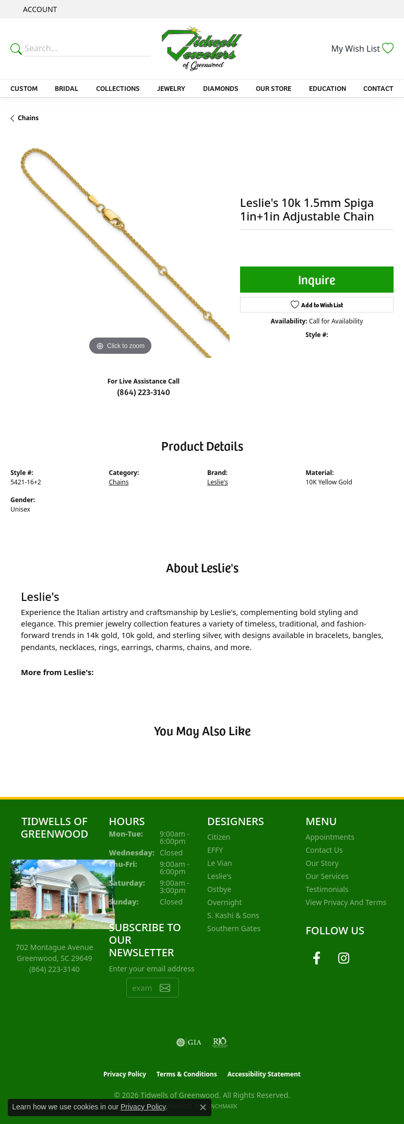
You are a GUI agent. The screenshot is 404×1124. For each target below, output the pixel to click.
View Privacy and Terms (346, 902)
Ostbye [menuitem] (219, 889)
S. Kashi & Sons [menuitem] (233, 915)
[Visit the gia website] (188, 1042)
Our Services (327, 876)
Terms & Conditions (187, 1074)
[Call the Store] (54, 969)
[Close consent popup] (203, 1107)
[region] (120, 248)
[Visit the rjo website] (220, 1042)
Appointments (330, 837)
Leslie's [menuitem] (219, 876)
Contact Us (324, 850)
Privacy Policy (124, 1074)
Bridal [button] (66, 88)
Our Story (322, 863)
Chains (28, 117)
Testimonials (327, 889)
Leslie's (217, 482)
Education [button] (327, 88)
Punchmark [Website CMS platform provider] (220, 1106)
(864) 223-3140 (143, 391)
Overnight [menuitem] (224, 902)
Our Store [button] (273, 88)
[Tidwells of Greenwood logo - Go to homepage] (202, 48)
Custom (24, 88)
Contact (378, 88)
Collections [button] (118, 88)
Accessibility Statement (264, 1074)
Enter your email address (152, 969)
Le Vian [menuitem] (219, 863)
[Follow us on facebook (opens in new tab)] (317, 958)
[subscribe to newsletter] (165, 987)
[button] (39, 9)
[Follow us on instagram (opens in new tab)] (344, 958)
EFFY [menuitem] (215, 850)
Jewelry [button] (171, 88)
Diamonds (221, 88)
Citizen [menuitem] (218, 837)
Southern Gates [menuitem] (233, 928)
